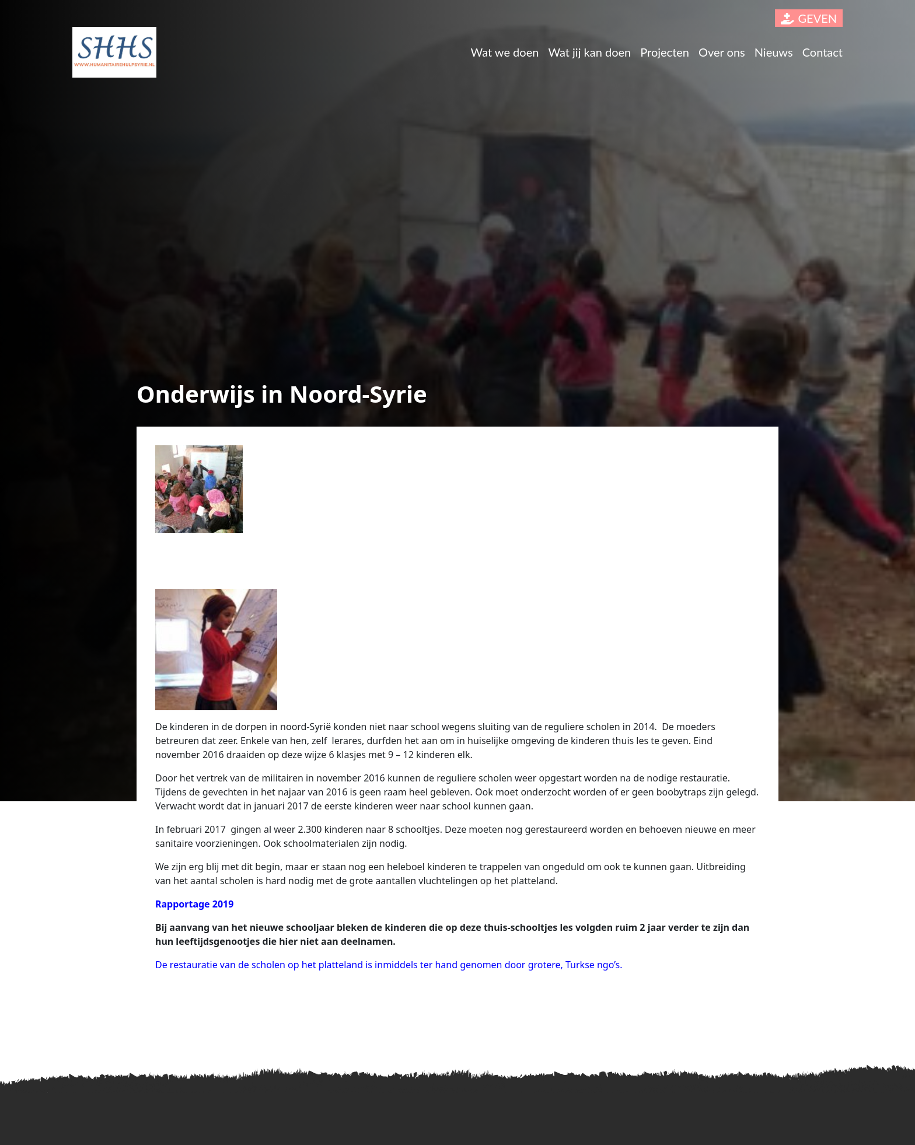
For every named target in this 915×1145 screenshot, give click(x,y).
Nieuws (774, 52)
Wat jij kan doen (589, 52)
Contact (822, 52)
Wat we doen (505, 52)
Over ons (722, 52)
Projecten (664, 52)
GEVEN (809, 18)
